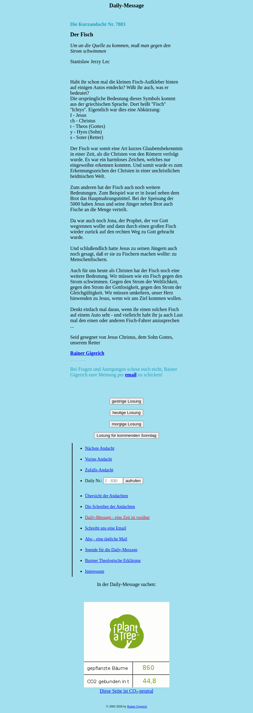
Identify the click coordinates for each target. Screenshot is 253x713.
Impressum (94, 571)
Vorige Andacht (98, 459)
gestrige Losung (126, 401)
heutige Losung (126, 412)
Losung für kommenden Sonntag (126, 435)
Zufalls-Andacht (99, 470)
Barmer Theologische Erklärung (113, 560)
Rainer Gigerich (87, 353)
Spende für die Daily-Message (111, 549)
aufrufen (133, 480)
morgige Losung (126, 424)
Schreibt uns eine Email (105, 528)
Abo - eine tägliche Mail (106, 539)
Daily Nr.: (94, 480)
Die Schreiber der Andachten (110, 506)
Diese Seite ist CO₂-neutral (126, 688)
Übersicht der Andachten (106, 496)
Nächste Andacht (99, 448)
